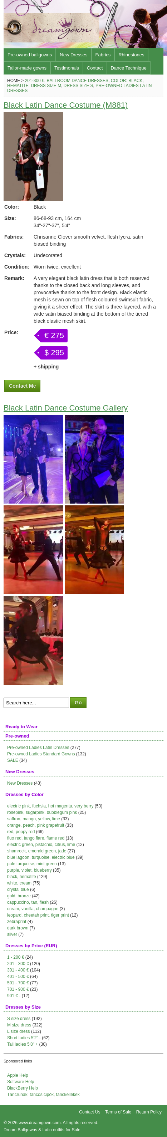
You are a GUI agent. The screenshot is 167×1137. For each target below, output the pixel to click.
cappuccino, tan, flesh (28, 902)
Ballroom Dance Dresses (77, 80)
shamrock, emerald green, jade (36, 850)
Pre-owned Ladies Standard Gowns (41, 753)
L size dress (18, 1031)
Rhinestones (131, 54)
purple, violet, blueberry (29, 870)
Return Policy (149, 1112)
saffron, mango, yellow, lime (33, 818)
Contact (95, 68)
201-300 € (34, 80)
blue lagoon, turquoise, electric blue (41, 857)
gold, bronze (19, 895)
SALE (12, 760)
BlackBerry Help (22, 1088)
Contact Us (89, 1112)
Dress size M (46, 85)
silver (12, 934)
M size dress (19, 1025)
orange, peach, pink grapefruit (35, 825)
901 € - (13, 995)
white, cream (19, 883)
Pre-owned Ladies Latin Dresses (38, 747)
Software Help (20, 1081)
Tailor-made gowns (27, 68)
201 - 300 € (18, 963)
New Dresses (73, 54)
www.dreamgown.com (39, 1122)
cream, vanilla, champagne (32, 908)
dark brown (17, 928)
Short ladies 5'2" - (24, 1037)
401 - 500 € (18, 976)
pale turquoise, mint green (32, 863)
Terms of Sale (118, 1112)
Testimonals (66, 68)
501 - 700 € (18, 982)
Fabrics (103, 54)
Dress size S (78, 85)
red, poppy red (21, 831)
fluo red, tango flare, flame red (35, 838)
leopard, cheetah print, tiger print (38, 915)
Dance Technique (129, 68)
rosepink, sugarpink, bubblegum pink (42, 812)
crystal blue (18, 889)
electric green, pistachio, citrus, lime (41, 844)
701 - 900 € (18, 989)
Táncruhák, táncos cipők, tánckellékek (43, 1094)
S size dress (18, 1018)
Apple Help (17, 1075)
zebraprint (16, 921)
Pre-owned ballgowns (30, 54)
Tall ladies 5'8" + (22, 1044)
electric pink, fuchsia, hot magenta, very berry (50, 806)
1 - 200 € (15, 957)
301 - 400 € (18, 970)
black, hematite (21, 876)
